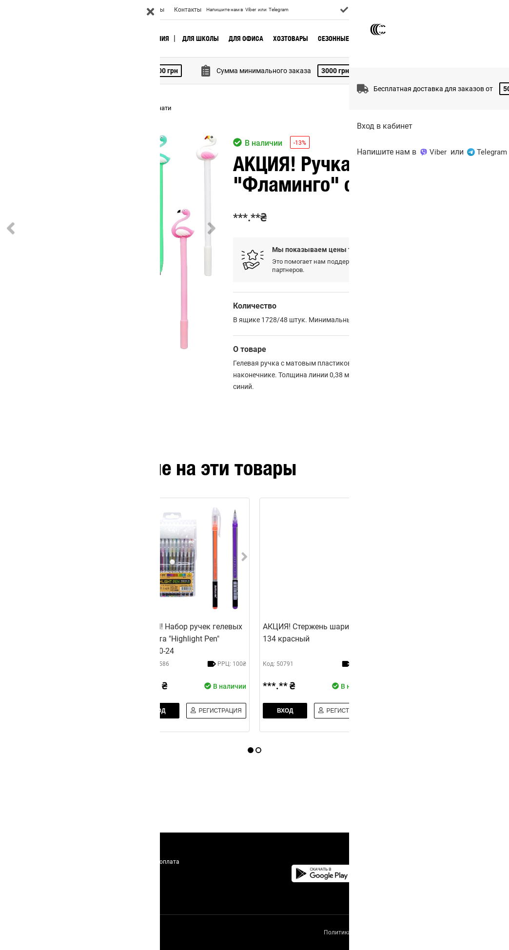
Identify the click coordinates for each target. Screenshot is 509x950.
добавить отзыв (475, 406)
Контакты (187, 9)
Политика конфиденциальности (365, 932)
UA (501, 9)
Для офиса (246, 38)
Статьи (136, 885)
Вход (480, 9)
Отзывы (153, 9)
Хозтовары (290, 38)
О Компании (26, 9)
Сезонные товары (346, 38)
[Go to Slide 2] (99, 389)
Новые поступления (137, 38)
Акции (124, 9)
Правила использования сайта (461, 932)
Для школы (200, 38)
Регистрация (475, 217)
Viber (250, 9)
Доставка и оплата (79, 9)
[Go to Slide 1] (33, 389)
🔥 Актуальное (74, 38)
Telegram (279, 9)
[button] (111, 242)
